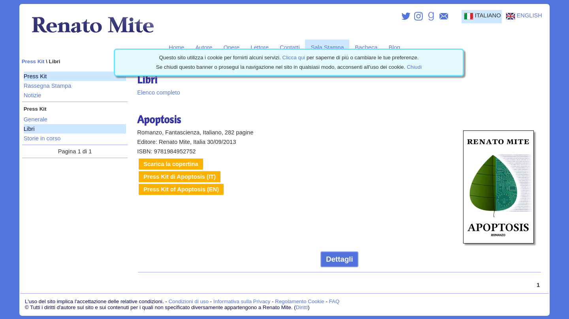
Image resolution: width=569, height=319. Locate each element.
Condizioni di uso (188, 301)
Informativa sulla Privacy (241, 301)
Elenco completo (158, 92)
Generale (35, 119)
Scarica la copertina (170, 164)
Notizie (32, 95)
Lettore (260, 47)
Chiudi (414, 67)
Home (176, 47)
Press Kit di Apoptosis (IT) (179, 177)
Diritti (302, 307)
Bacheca (366, 47)
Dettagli (339, 259)
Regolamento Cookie (299, 301)
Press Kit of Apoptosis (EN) (181, 189)
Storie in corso (42, 138)
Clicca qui (293, 57)
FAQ (334, 301)
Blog (394, 47)
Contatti (290, 47)
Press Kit (33, 61)
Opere (232, 47)
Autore (203, 47)
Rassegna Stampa (48, 86)
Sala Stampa (327, 47)
